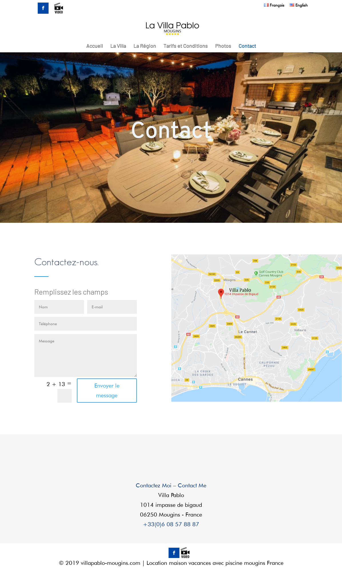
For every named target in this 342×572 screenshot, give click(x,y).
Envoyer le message (106, 390)
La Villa (118, 46)
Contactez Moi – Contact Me (171, 485)
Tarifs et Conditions (185, 46)
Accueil (94, 46)
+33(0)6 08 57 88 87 (171, 524)
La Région (144, 46)
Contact (247, 46)
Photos (223, 46)
